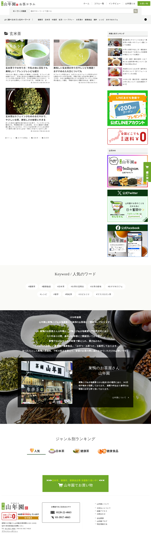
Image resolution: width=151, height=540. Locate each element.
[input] (83, 11)
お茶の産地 (96, 286)
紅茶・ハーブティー (66, 19)
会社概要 (100, 518)
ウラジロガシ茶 (104, 294)
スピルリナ (85, 294)
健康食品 (88, 19)
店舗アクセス (102, 511)
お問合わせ (101, 514)
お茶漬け (79, 19)
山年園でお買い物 (147, 172)
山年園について (119, 398)
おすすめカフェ (112, 19)
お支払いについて (104, 508)
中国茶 (54, 19)
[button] (136, 11)
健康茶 (40, 19)
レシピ (101, 19)
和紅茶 (69, 294)
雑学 (95, 19)
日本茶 (47, 19)
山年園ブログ (102, 521)
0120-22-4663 (61, 512)
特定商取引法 (102, 524)
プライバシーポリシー (10, 531)
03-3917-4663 (10, 528)
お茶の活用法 (78, 286)
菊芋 (57, 294)
